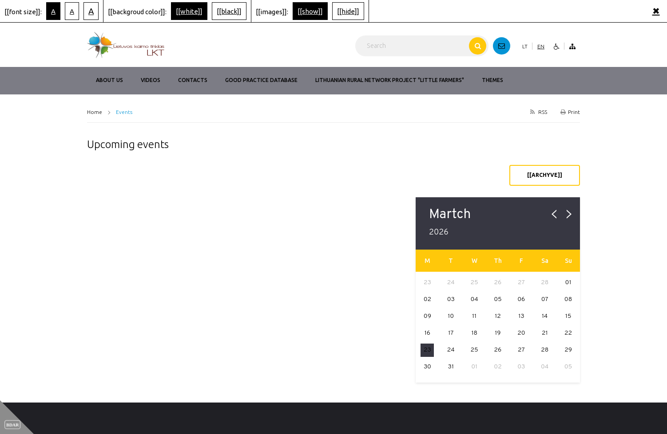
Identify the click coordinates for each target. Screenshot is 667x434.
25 (474, 350)
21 (545, 333)
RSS (537, 112)
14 (545, 316)
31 (451, 367)
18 (474, 333)
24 (451, 350)
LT (525, 46)
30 (427, 367)
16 (427, 333)
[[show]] (310, 11)
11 (474, 316)
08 (568, 299)
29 (568, 350)
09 (427, 316)
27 (521, 350)
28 (544, 350)
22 (568, 333)
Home (94, 112)
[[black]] (229, 11)
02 (427, 299)
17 (450, 333)
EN (540, 46)
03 (451, 299)
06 (521, 299)
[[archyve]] (544, 175)
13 (521, 316)
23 (427, 350)
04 (474, 299)
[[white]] (189, 11)
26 (498, 350)
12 (498, 316)
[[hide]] (348, 11)
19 (497, 333)
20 (521, 333)
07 (544, 299)
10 (451, 316)
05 (498, 299)
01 (568, 282)
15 (568, 316)
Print (570, 112)
